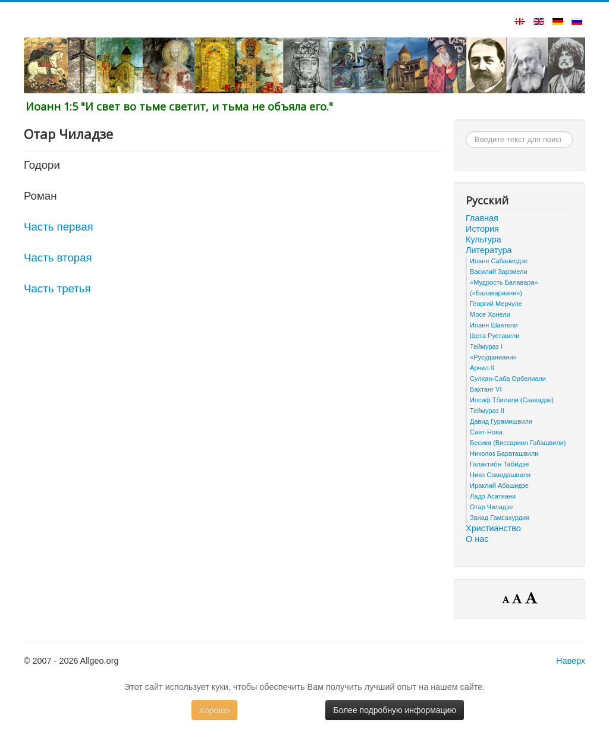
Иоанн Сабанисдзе (499, 260)
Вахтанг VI (485, 389)
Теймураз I (486, 346)
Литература (488, 250)
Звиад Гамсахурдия (499, 517)
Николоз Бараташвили (504, 453)
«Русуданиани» (493, 357)
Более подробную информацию (394, 710)
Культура (483, 239)
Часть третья (57, 288)
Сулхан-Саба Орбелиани (508, 378)
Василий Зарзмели (499, 271)
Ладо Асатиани (493, 496)
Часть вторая (58, 257)
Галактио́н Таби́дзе (499, 464)
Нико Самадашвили (500, 474)
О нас (477, 539)
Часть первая (58, 226)
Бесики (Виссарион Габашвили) (518, 442)
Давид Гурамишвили (501, 421)
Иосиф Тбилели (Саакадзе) (512, 399)
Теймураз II (487, 410)
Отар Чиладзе (491, 506)
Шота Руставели (494, 335)
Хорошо (214, 710)
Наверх (570, 661)
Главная (482, 218)
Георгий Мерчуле (496, 303)
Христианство (493, 528)
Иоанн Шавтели (493, 325)
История (482, 229)
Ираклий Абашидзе (499, 485)
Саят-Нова (486, 432)
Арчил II (482, 367)
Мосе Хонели (490, 314)
